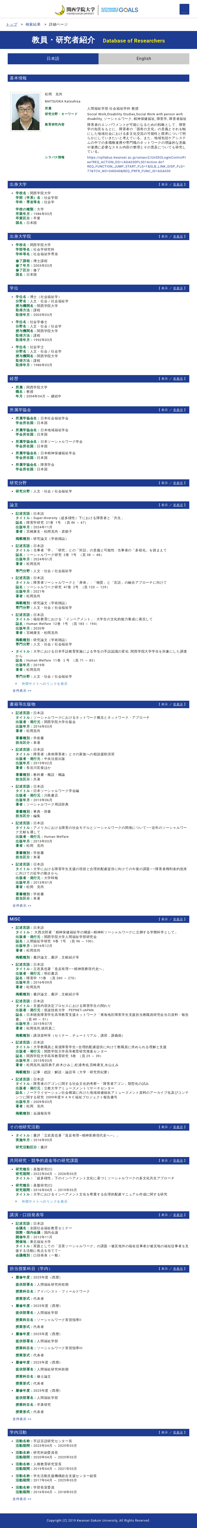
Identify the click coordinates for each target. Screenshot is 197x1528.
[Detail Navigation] (184, 9)
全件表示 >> (22, 691)
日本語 (53, 58)
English (143, 58)
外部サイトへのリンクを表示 (41, 684)
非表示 (178, 184)
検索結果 (33, 24)
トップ (11, 24)
